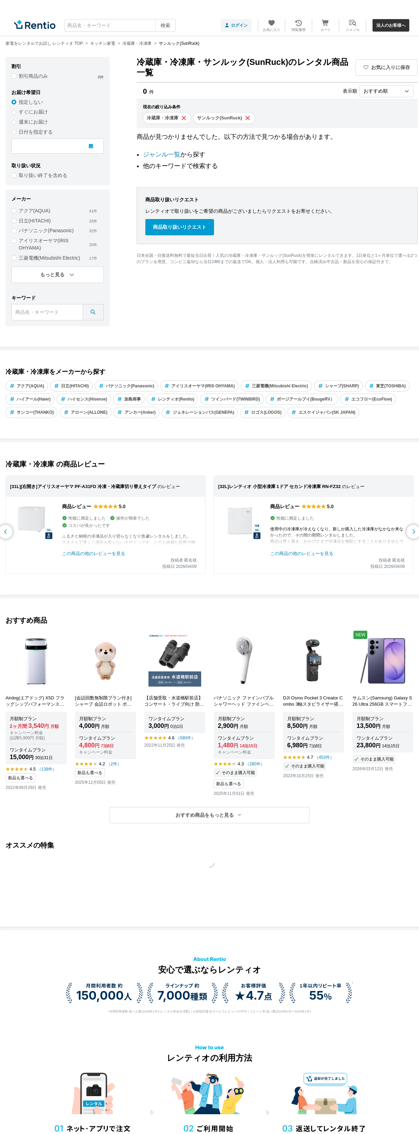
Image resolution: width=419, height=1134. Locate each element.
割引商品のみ (33, 76)
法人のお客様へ (390, 25)
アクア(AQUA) (34, 210)
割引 (16, 66)
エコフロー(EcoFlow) (368, 399)
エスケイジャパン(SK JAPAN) (323, 412)
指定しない (31, 102)
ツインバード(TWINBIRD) (232, 399)
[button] (209, 815)
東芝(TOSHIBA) (387, 386)
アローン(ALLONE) (85, 412)
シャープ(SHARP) (338, 386)
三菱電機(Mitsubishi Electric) (49, 258)
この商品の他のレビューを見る (93, 553)
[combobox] (120, 25)
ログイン (236, 25)
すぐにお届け (33, 112)
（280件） (255, 764)
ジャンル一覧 (161, 154)
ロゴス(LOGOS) (262, 412)
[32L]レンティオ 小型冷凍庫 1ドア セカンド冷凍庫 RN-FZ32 (279, 486)
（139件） (47, 769)
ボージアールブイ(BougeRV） (302, 399)
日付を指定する (36, 132)
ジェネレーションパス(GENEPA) (199, 412)
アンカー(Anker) (136, 412)
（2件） (113, 764)
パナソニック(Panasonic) (46, 230)
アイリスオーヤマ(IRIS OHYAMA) (44, 244)
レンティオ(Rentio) (172, 399)
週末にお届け (33, 122)
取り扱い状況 (26, 165)
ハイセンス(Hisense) (83, 399)
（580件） (185, 738)
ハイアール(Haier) (30, 399)
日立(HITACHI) (35, 221)
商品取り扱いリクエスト (179, 227)
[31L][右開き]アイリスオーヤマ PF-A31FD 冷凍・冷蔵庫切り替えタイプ (83, 486)
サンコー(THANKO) (31, 412)
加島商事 (129, 399)
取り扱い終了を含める (43, 175)
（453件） (324, 757)
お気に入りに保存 (386, 67)
